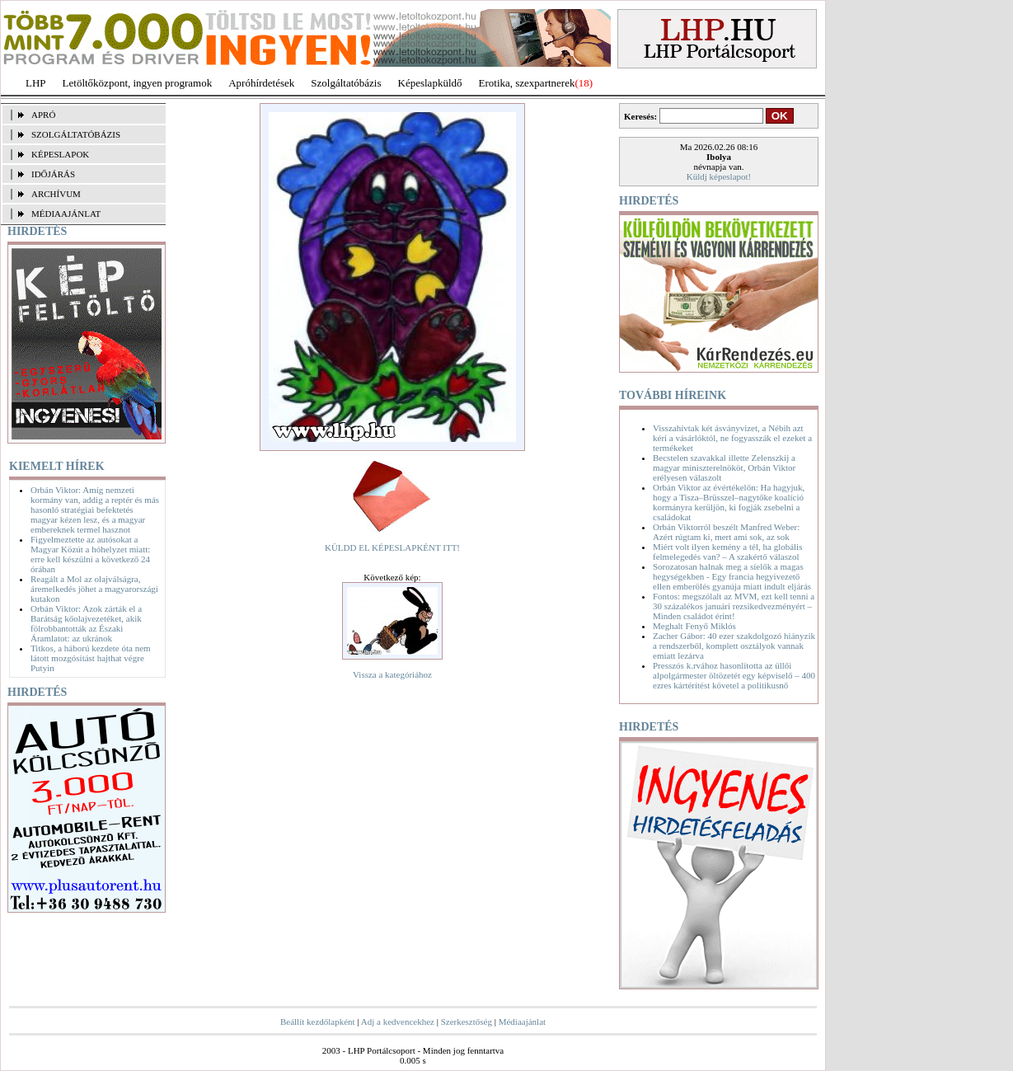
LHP (36, 83)
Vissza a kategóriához (392, 674)
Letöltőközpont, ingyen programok (138, 83)
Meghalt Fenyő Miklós (694, 626)
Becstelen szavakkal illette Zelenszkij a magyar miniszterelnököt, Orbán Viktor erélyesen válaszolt (724, 467)
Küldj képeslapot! (719, 176)
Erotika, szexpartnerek (527, 83)
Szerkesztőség (466, 1021)
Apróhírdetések (261, 83)
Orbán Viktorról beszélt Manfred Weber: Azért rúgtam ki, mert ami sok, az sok (726, 532)
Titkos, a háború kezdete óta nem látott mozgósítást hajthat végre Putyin (90, 658)
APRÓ (43, 115)
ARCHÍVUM (56, 194)
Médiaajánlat (522, 1021)
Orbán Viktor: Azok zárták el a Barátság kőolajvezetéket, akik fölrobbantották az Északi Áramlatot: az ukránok (86, 623)
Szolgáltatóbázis (346, 83)
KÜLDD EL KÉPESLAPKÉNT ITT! (392, 547)
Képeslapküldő (430, 83)
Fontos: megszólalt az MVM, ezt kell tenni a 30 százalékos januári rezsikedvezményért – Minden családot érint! (733, 606)
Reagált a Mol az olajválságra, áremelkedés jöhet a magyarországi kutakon (94, 589)
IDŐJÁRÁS (53, 174)
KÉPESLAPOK (60, 154)
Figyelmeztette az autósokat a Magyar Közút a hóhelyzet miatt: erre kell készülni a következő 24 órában (90, 554)
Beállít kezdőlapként (317, 1021)
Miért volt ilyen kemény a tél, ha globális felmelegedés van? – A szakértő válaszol (727, 551)
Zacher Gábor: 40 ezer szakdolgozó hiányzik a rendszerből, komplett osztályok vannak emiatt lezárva (734, 645)
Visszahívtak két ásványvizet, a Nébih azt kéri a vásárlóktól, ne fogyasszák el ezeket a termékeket (732, 438)
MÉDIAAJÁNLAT (66, 213)
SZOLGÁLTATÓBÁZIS (75, 134)
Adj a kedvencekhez (397, 1021)
